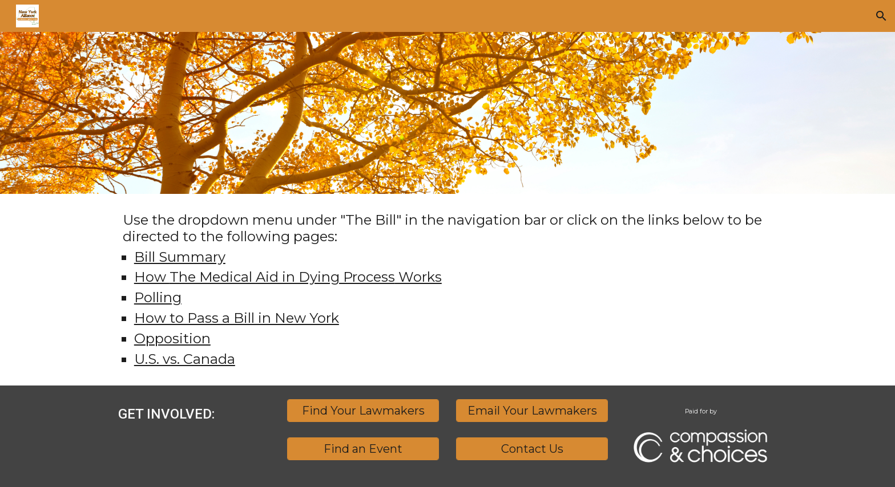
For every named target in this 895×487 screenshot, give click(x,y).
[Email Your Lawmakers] (532, 410)
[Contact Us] (532, 449)
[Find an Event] (363, 449)
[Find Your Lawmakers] (363, 410)
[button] (881, 16)
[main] (447, 290)
